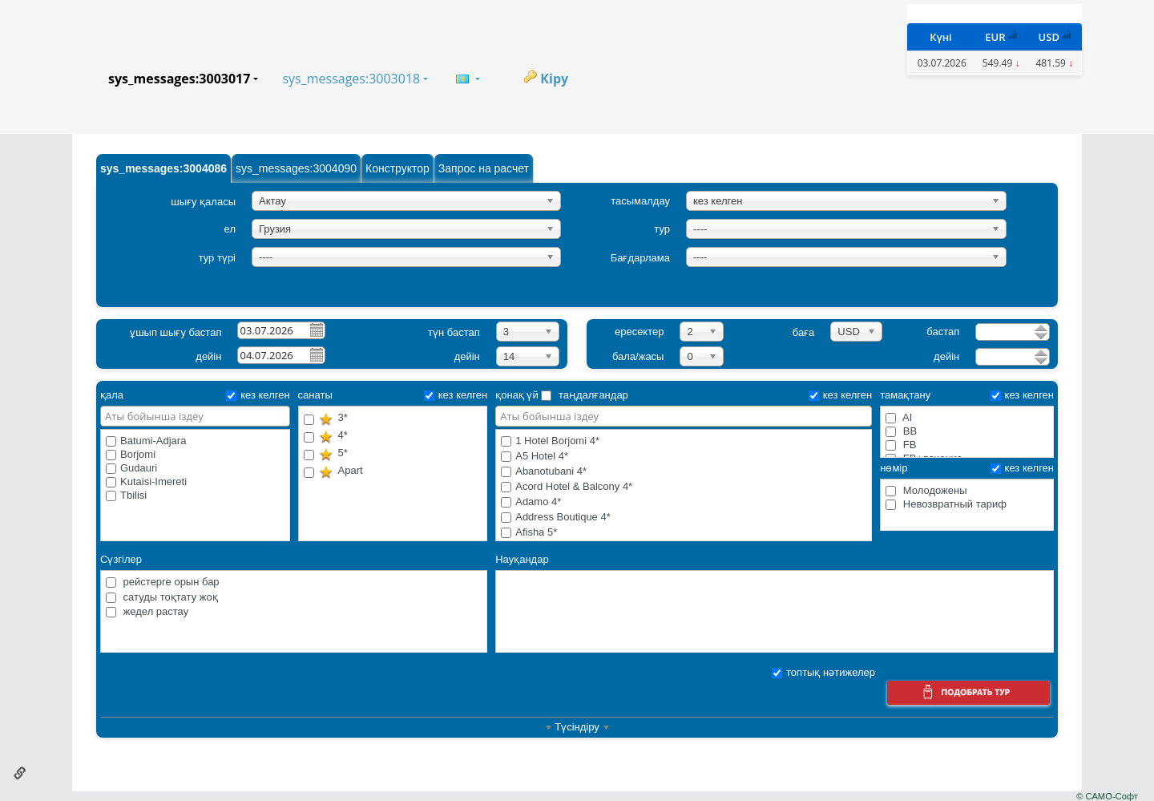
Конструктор (397, 168)
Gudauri (131, 468)
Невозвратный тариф (946, 504)
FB (901, 445)
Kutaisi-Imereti (146, 481)
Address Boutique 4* (683, 517)
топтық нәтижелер (823, 672)
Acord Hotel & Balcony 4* (683, 487)
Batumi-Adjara (146, 441)
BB (901, 431)
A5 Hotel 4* (683, 456)
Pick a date (316, 329)
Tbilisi (126, 495)
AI (899, 417)
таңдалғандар (584, 395)
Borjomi (130, 454)
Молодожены (926, 490)
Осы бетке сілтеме (20, 773)
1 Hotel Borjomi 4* (683, 441)
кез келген (257, 395)
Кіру (554, 78)
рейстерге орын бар (163, 582)
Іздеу (968, 694)
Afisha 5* (683, 533)
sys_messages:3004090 (296, 168)
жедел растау (147, 611)
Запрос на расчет (483, 168)
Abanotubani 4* (683, 472)
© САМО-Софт (1107, 796)
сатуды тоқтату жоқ (162, 597)
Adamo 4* (683, 502)
